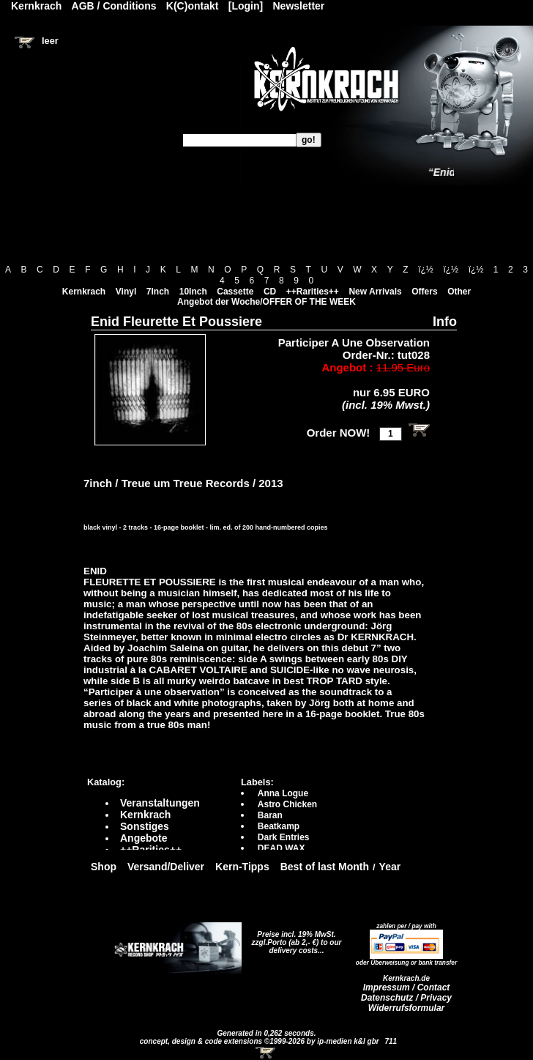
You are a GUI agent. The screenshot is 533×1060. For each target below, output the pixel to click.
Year (390, 866)
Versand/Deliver (165, 866)
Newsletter (299, 6)
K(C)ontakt (192, 6)
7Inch (157, 291)
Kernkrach (83, 291)
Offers (424, 291)
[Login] (245, 6)
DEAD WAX (281, 848)
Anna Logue (283, 793)
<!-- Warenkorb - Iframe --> (266, 1052)
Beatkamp (278, 826)
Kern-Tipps (242, 866)
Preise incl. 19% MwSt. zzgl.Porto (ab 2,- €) (294, 938)
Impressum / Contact (406, 987)
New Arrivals (374, 291)
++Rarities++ (312, 291)
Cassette (235, 291)
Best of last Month (324, 866)
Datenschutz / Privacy (406, 998)
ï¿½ (425, 269)
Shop (103, 866)
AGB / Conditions (114, 6)
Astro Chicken (287, 804)
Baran (270, 815)
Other (459, 291)
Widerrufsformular (406, 1008)
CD (270, 291)
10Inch (193, 291)
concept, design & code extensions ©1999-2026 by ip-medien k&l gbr (260, 1041)
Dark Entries (284, 837)
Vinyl (126, 291)
